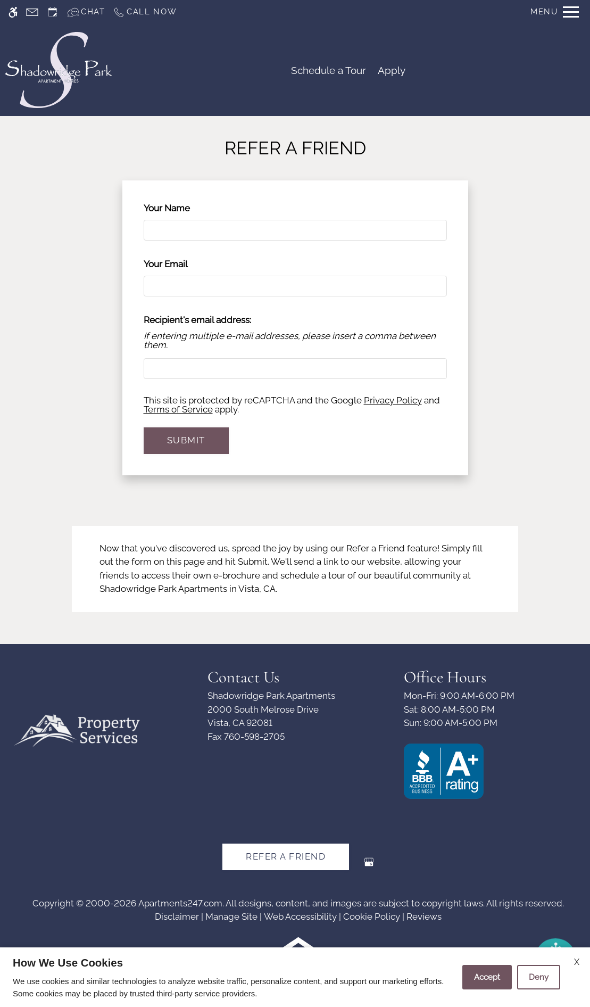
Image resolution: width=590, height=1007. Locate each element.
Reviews (424, 916)
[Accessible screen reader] (13, 12)
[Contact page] (32, 12)
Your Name (185, 208)
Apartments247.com (180, 903)
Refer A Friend (286, 856)
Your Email (183, 264)
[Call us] (145, 12)
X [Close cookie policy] (576, 962)
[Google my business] (369, 866)
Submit (186, 440)
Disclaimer (177, 916)
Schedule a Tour (328, 70)
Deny (539, 977)
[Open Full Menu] (555, 12)
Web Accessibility (300, 916)
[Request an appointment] (52, 12)
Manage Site (231, 916)
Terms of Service (178, 409)
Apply (391, 70)
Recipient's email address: (197, 320)
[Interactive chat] (86, 12)
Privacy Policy (393, 400)
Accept (487, 977)
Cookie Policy (371, 916)
